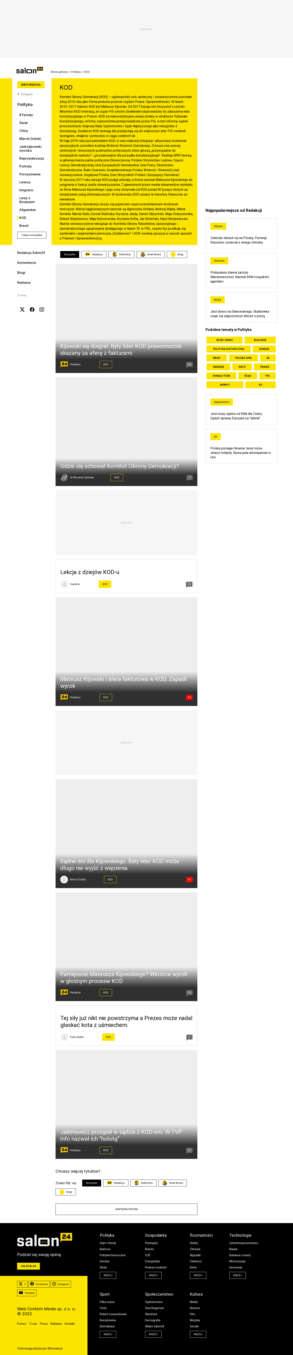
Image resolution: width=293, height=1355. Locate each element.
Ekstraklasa (107, 1326)
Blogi (21, 273)
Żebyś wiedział (31, 84)
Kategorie (25, 94)
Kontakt (70, 1323)
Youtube (27, 1293)
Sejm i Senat (224, 340)
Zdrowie (195, 1249)
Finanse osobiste (156, 1267)
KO (260, 384)
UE (267, 358)
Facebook (39, 1284)
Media (217, 299)
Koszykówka (108, 1320)
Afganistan (27, 210)
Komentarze (26, 263)
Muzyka (195, 1320)
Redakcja (94, 254)
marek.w (75, 584)
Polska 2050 (243, 358)
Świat (23, 123)
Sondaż (264, 349)
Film (192, 1314)
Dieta (193, 1267)
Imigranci (26, 190)
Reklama (24, 283)
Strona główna (59, 72)
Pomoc (21, 1323)
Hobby (194, 1243)
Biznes (149, 1249)
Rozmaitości (201, 1235)
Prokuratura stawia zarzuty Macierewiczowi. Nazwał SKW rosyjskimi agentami (239, 277)
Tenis (103, 1308)
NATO (242, 366)
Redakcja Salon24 (31, 253)
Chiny (23, 131)
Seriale (194, 1326)
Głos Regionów (154, 1308)
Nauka (233, 1249)
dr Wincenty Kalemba (82, 477)
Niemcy (225, 384)
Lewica (24, 182)
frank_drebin (77, 1037)
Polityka (76, 72)
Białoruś (260, 340)
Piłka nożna (107, 1302)
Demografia (152, 1320)
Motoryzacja (237, 1261)
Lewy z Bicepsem (27, 200)
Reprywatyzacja (31, 158)
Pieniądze (151, 1243)
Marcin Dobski (30, 139)
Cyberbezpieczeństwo (243, 1243)
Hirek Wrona (150, 254)
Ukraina (218, 226)
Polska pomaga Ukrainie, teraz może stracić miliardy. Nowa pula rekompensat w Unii (240, 452)
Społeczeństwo (159, 1294)
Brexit (23, 226)
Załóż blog (28, 1266)
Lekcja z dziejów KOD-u (89, 572)
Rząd (248, 375)
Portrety (25, 166)
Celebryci (196, 1261)
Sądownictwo (221, 402)
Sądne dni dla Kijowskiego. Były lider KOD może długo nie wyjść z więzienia (119, 864)
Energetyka (152, 1261)
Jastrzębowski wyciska (30, 148)
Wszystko (69, 254)
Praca (44, 1323)
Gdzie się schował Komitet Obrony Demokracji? (119, 466)
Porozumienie (30, 174)
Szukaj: (21, 295)
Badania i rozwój (239, 1255)
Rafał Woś (121, 254)
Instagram (60, 1284)
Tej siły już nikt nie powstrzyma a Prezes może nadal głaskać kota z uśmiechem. (126, 1021)
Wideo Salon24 (154, 1326)
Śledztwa (219, 260)
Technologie (240, 1235)
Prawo (264, 366)
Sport (105, 1294)
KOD (22, 218)
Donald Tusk (221, 375)
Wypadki (195, 1255)
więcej (108, 1275)
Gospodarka (156, 1235)
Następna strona (126, 1209)
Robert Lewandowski (113, 1314)
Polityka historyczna (228, 349)
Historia (195, 1308)
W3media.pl (54, 1348)
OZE (148, 1255)
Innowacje (235, 1267)
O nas (33, 1323)
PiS (268, 375)
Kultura (196, 1294)
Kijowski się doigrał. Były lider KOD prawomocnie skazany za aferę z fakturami (121, 349)
